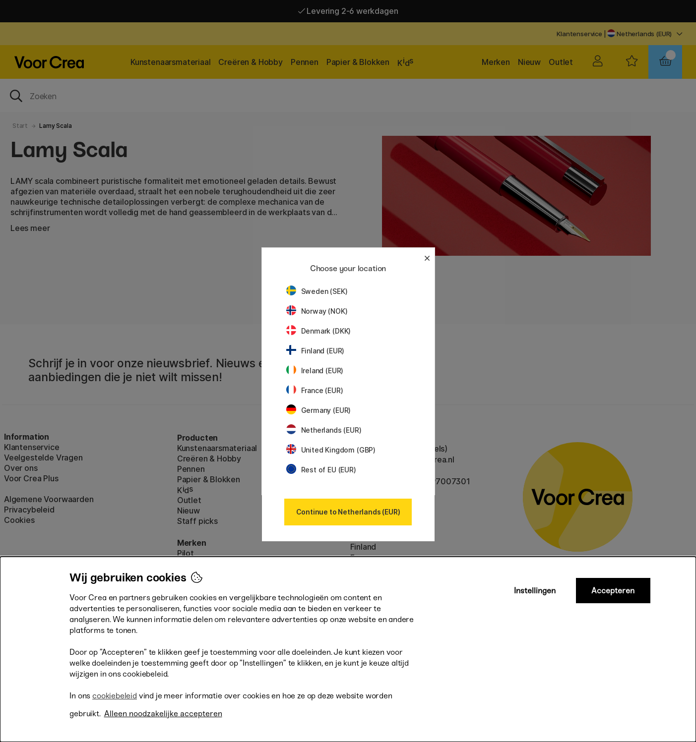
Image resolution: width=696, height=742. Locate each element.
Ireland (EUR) (315, 370)
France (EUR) (314, 390)
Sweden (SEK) (317, 291)
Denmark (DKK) (318, 331)
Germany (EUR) (318, 410)
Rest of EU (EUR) (321, 469)
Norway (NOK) (317, 311)
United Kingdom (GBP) (331, 450)
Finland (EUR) (315, 350)
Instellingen (535, 590)
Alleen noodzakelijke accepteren (163, 713)
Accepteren (612, 590)
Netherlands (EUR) (324, 430)
